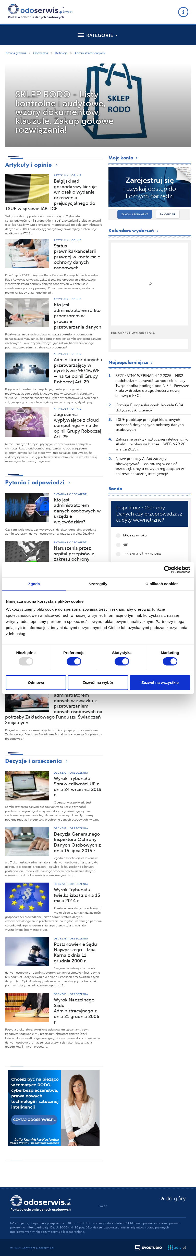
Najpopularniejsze (131, 362)
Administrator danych (90, 53)
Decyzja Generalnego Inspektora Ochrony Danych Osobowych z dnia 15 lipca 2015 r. (77, 842)
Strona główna (16, 53)
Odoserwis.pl (45, 1248)
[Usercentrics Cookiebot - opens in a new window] (167, 569)
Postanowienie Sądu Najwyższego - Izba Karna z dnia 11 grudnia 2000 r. (75, 952)
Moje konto (123, 158)
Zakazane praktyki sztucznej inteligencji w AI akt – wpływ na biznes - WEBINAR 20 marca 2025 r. (152, 444)
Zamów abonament (134, 214)
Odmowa (36, 682)
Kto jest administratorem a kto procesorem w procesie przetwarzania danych (77, 316)
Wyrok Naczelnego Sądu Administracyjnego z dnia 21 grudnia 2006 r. (76, 1011)
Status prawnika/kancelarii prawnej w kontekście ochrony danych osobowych (77, 257)
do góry (173, 1198)
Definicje (61, 53)
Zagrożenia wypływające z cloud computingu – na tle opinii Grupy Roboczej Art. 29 (77, 425)
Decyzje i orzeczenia (37, 761)
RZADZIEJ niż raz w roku (141, 554)
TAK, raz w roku (134, 535)
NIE (125, 545)
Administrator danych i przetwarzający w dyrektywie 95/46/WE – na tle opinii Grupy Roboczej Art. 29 (78, 370)
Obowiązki (40, 53)
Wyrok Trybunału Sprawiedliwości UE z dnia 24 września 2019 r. (78, 787)
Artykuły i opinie (32, 165)
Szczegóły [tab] (98, 584)
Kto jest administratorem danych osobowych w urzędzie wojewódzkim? (77, 511)
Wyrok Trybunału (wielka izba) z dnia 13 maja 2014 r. (77, 895)
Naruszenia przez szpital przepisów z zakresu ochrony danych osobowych (75, 556)
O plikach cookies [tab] (161, 584)
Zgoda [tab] (34, 584)
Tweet (68, 12)
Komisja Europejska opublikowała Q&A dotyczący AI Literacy (149, 407)
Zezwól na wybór (98, 682)
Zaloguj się (168, 214)
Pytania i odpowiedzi (38, 482)
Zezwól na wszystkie (160, 682)
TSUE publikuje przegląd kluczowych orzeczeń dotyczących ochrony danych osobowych (150, 424)
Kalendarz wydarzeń (133, 230)
